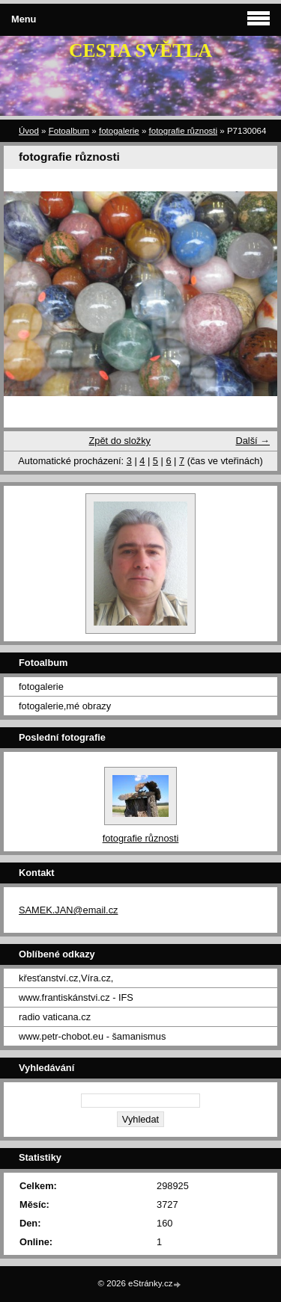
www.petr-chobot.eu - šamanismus (92, 1036)
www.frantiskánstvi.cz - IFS (76, 997)
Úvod (29, 130)
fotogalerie (119, 130)
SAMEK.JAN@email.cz (68, 910)
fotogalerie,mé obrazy (65, 706)
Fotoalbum (69, 130)
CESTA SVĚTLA (140, 50)
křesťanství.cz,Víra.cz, (66, 978)
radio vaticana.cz (55, 1016)
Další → (252, 440)
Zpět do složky (119, 440)
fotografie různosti (183, 130)
